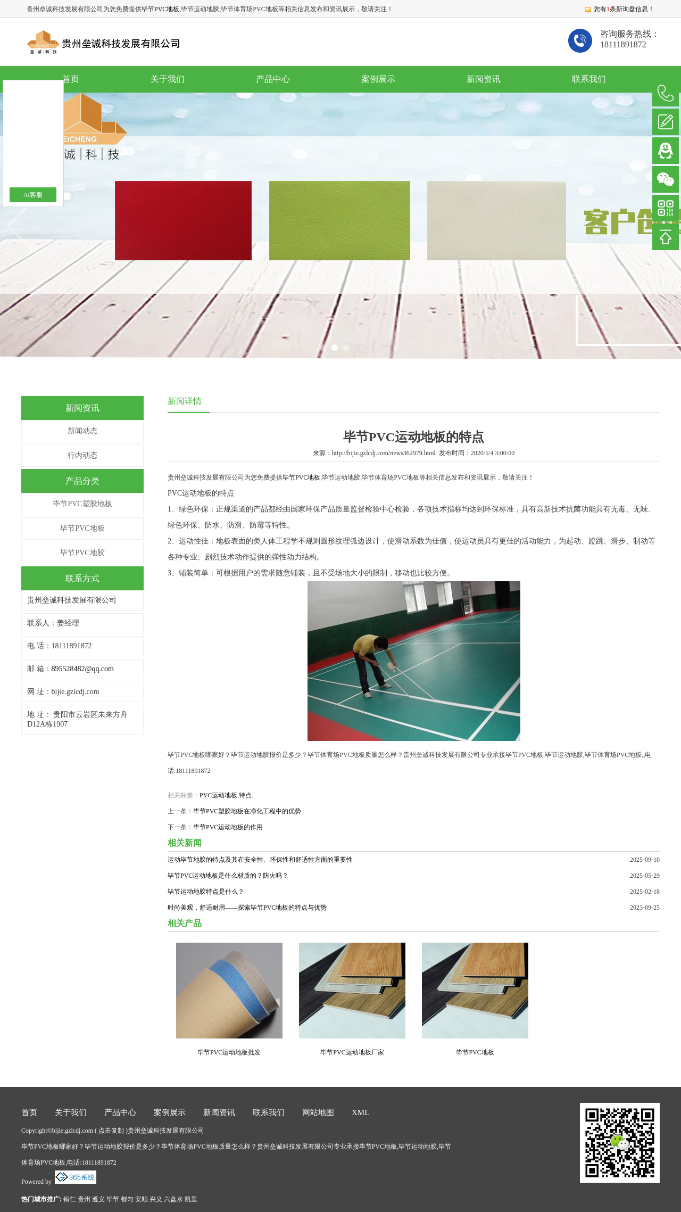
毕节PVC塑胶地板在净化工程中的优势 (247, 811)
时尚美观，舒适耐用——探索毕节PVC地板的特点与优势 (247, 907)
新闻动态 (82, 431)
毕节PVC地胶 (82, 553)
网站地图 (318, 1112)
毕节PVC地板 (160, 9)
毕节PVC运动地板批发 (229, 1052)
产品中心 (273, 79)
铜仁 (69, 1199)
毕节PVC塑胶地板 (82, 504)
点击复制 (111, 1130)
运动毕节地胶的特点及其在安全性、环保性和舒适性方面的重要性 (260, 859)
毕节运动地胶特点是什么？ (206, 891)
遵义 (98, 1199)
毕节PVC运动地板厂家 (352, 1052)
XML (360, 1112)
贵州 (84, 1199)
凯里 (191, 1199)
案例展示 (378, 79)
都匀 (127, 1199)
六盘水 (173, 1199)
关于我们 (168, 79)
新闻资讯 (484, 79)
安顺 (141, 1199)
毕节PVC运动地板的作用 (228, 827)
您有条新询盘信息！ (619, 9)
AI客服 (33, 195)
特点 (245, 795)
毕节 (112, 1199)
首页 (70, 79)
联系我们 (589, 79)
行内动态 (82, 455)
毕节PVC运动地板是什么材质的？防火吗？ (228, 875)
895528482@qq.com (83, 669)
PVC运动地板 (218, 795)
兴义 (156, 1199)
